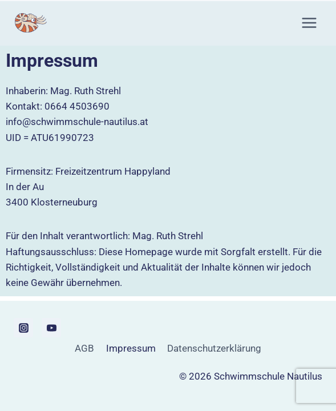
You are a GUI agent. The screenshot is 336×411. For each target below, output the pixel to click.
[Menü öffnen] (308, 22)
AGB (84, 348)
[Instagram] (23, 327)
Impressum (131, 348)
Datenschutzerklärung (214, 348)
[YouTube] (51, 327)
